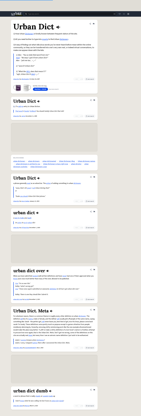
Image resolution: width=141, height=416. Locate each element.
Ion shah (26, 299)
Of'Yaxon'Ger (25, 228)
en (22, 106)
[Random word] (114, 14)
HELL (28, 71)
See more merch (54, 89)
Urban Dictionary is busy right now (55, 164)
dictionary (77, 183)
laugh (29, 218)
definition (53, 289)
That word (19, 111)
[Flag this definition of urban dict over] (94, 269)
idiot (33, 74)
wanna (23, 340)
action (48, 183)
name (31, 319)
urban (30, 222)
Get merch (90, 79)
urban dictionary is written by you (28, 164)
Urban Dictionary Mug (67, 161)
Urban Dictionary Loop (38, 166)
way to (17, 218)
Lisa (16, 283)
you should (24, 196)
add (19, 106)
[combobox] (70, 14)
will (21, 319)
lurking (34, 343)
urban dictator (76, 164)
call (33, 188)
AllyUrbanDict (25, 79)
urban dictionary (19, 161)
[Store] (119, 14)
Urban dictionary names (86, 161)
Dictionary (29, 33)
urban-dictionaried (49, 161)
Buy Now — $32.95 (40, 89)
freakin (26, 111)
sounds (45, 396)
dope (30, 335)
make (22, 218)
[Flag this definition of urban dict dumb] (94, 389)
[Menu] (128, 14)
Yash (18, 57)
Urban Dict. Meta (18, 348)
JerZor (23, 116)
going (19, 222)
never (64, 276)
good (29, 188)
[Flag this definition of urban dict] (94, 211)
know (15, 278)
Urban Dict (16, 79)
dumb (61, 401)
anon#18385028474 (30, 348)
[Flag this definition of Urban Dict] (93, 23)
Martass (27, 406)
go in (25, 222)
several (35, 276)
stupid (37, 396)
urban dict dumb (18, 406)
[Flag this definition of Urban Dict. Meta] (94, 309)
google (45, 39)
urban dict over (17, 299)
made (50, 396)
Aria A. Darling (25, 201)
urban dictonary (34, 161)
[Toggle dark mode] (124, 14)
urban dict (16, 228)
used (28, 183)
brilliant (33, 111)
